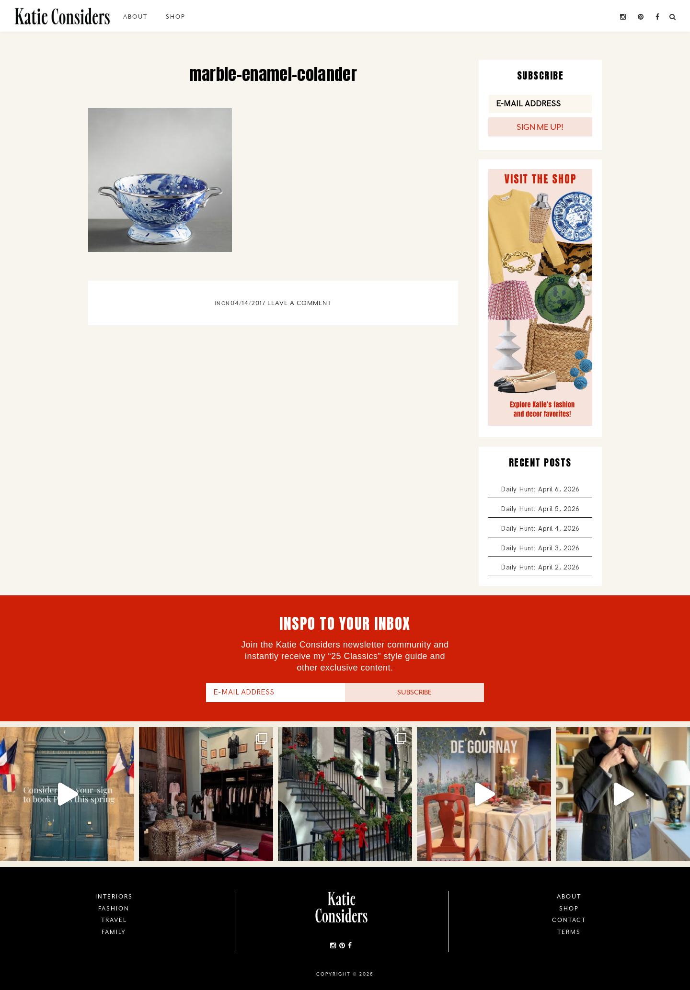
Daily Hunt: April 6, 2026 (540, 489)
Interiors (114, 896)
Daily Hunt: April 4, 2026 (540, 528)
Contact (569, 920)
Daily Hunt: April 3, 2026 (540, 548)
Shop (175, 17)
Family (114, 932)
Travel (114, 920)
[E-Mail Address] (540, 104)
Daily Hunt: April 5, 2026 (540, 509)
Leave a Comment (299, 303)
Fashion (113, 908)
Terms (569, 932)
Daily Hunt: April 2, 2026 (540, 567)
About (135, 17)
